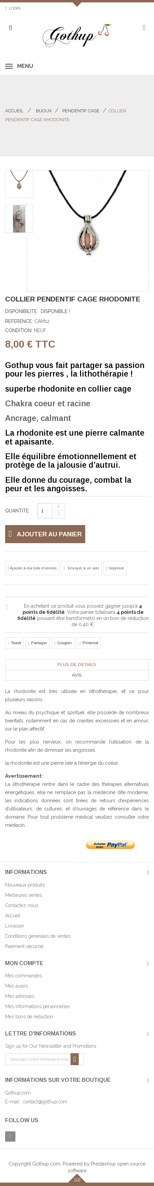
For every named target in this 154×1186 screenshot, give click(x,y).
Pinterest (88, 643)
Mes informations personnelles (37, 1006)
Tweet (14, 643)
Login (15, 8)
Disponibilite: (21, 311)
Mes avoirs (16, 986)
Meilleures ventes (23, 895)
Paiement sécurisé (24, 946)
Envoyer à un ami (83, 568)
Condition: (19, 330)
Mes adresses (19, 996)
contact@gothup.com (45, 1101)
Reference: (19, 321)
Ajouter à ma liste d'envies (32, 568)
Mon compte (24, 963)
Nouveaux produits (25, 885)
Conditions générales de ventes (37, 936)
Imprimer (116, 568)
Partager (37, 643)
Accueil (14, 110)
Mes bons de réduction (29, 1016)
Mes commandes (23, 975)
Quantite (17, 510)
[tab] (76, 665)
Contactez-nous (21, 905)
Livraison (14, 926)
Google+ (63, 643)
